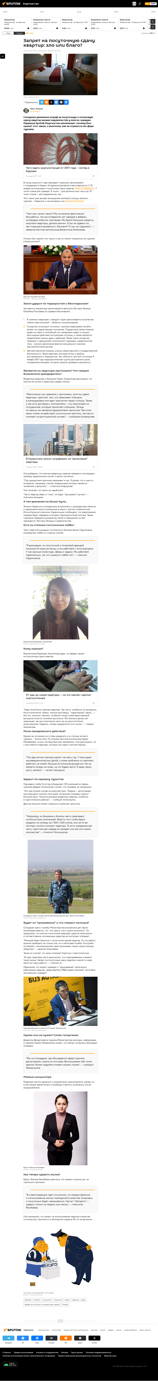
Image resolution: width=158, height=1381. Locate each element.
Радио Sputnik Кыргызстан (76, 1330)
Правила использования (23, 1352)
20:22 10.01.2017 (30, 51)
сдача (83, 1300)
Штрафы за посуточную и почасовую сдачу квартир (42, 1304)
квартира (75, 1300)
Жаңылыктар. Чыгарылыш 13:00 (133, 22)
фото (118, 1330)
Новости (37, 1300)
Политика (56, 1330)
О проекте (7, 1352)
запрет (67, 1300)
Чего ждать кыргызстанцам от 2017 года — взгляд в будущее (57, 169)
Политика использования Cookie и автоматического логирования (29, 1356)
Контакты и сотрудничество (47, 1352)
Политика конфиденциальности (98, 1352)
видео (111, 1330)
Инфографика (130, 1330)
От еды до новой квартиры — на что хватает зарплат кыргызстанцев (58, 696)
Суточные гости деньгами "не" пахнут (38, 1293)
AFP (26, 97)
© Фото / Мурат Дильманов (32, 1295)
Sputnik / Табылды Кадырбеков (36, 299)
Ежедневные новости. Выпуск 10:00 (45, 23)
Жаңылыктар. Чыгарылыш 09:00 (14, 23)
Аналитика (58, 1300)
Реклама (64, 1352)
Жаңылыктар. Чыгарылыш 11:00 (75, 22)
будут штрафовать (84, 188)
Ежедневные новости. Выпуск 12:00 (103, 23)
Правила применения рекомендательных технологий (79, 1356)
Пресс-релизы (77, 1352)
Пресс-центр (145, 1330)
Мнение (65, 1304)
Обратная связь (110, 1356)
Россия (94, 1330)
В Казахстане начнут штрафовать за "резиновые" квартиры (57, 460)
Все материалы (35, 111)
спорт (103, 1330)
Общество (28, 1300)
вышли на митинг (75, 201)
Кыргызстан (47, 1300)
